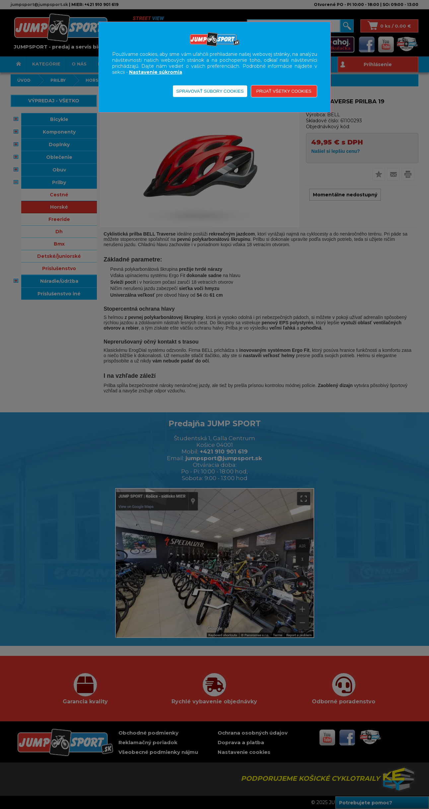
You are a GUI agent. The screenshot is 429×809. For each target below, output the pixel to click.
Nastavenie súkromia (155, 72)
